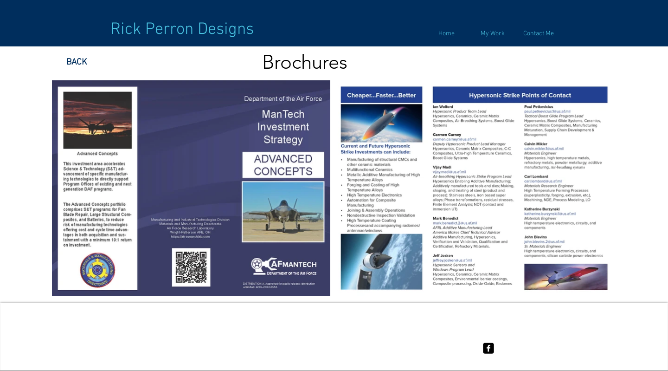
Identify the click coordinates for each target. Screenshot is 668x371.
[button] (492, 33)
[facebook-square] (488, 348)
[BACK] (76, 62)
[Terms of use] (334, 342)
